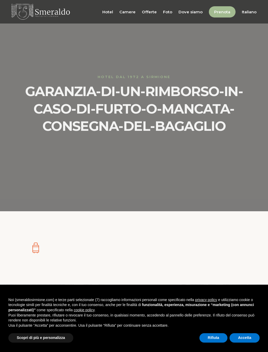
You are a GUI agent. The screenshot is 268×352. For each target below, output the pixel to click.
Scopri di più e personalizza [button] (41, 338)
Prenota (222, 12)
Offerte (149, 11)
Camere (127, 11)
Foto (167, 11)
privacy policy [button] (206, 300)
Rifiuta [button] (213, 338)
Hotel (107, 11)
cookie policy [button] (84, 310)
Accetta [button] (244, 338)
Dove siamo (190, 11)
